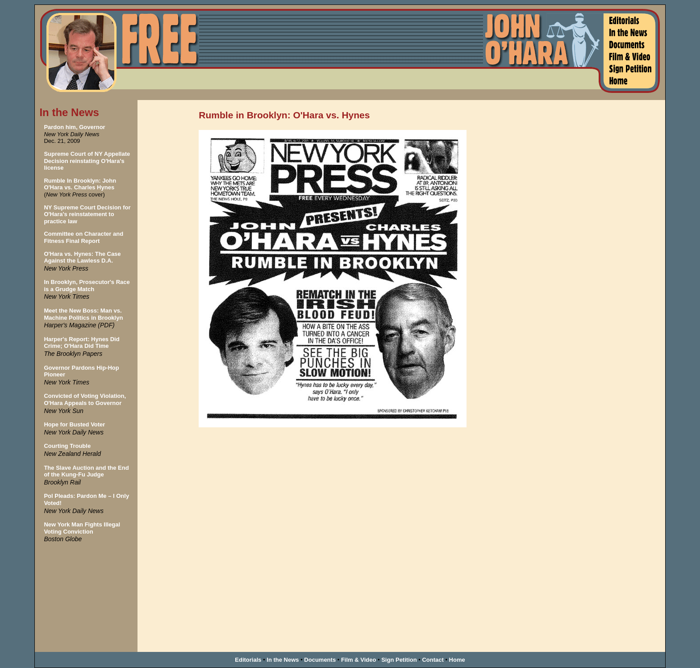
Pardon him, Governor (74, 127)
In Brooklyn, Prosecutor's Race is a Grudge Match (86, 285)
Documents (320, 659)
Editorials (248, 659)
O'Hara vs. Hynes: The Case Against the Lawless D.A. (82, 257)
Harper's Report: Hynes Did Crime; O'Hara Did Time (81, 343)
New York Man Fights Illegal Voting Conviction (82, 528)
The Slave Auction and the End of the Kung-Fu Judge (86, 471)
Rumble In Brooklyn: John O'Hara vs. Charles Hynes (80, 184)
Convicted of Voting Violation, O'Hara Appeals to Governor (85, 399)
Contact (432, 659)
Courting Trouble (67, 446)
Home (457, 659)
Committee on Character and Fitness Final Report (83, 237)
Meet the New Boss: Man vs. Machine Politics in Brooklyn (83, 314)
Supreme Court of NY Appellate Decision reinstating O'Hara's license (87, 160)
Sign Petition (399, 659)
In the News (283, 659)
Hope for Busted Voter (74, 424)
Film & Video (358, 659)
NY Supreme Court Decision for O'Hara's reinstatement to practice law (87, 214)
